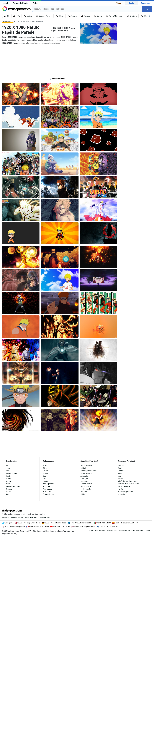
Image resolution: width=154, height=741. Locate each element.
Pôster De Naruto (86, 473)
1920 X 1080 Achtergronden (15, 527)
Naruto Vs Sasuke (86, 465)
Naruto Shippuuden (13, 486)
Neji (44, 478)
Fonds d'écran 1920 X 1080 (39, 527)
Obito (45, 468)
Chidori (83, 468)
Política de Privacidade (97, 530)
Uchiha (82, 494)
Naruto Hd (121, 494)
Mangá (45, 473)
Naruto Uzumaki (86, 486)
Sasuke (8, 478)
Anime (8, 471)
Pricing (118, 3)
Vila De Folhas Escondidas (127, 481)
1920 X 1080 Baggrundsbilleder (28, 523)
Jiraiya (45, 481)
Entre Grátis (145, 3)
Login (131, 3)
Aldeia (120, 468)
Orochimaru (84, 481)
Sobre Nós (5, 517)
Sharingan (9, 489)
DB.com (34, 517)
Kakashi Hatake (86, 484)
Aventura (121, 465)
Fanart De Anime (124, 486)
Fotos (35, 3)
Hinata (45, 471)
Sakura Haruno (48, 494)
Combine (121, 471)
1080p (8, 468)
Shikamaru (47, 491)
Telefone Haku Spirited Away (128, 484)
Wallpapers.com (7, 21)
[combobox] (87, 9)
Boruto (8, 484)
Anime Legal (47, 489)
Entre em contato (17, 517)
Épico (45, 465)
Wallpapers (9, 523)
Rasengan (84, 478)
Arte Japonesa (48, 484)
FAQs (27, 517)
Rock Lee (46, 486)
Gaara (45, 476)
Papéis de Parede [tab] (57, 78)
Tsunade (83, 491)
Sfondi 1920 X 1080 (103, 523)
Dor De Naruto (85, 489)
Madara (8, 491)
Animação (84, 476)
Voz (119, 476)
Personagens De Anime (88, 471)
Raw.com (45, 517)
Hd (7, 465)
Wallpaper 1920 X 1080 (61, 527)
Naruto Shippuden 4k (125, 491)
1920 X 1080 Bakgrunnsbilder (84, 527)
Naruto (8, 476)
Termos (110, 530)
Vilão (119, 473)
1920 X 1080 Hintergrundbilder (55, 523)
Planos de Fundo (20, 3)
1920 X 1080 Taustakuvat (109, 527)
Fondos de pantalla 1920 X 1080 (126, 523)
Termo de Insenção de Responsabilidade (128, 530)
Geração (121, 478)
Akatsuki (9, 481)
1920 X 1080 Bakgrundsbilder (81, 523)
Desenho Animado (12, 473)
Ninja (7, 494)
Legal (5, 3)
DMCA (147, 530)
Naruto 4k (121, 489)
